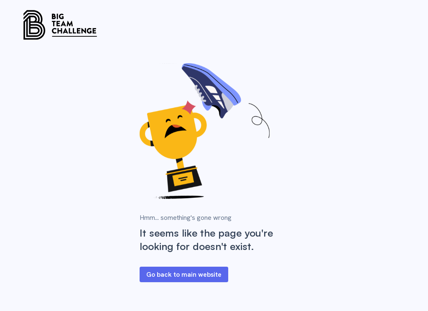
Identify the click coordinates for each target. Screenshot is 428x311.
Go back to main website (184, 274)
